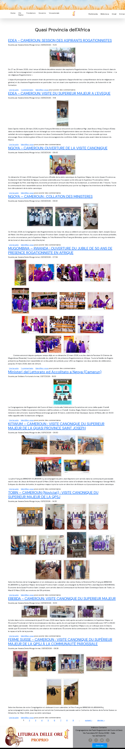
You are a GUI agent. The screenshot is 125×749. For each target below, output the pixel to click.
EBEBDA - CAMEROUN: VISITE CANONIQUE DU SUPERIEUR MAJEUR (62, 598)
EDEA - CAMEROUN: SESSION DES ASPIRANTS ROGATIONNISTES (60, 40)
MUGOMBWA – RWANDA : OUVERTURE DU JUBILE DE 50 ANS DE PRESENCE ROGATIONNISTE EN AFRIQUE (60, 250)
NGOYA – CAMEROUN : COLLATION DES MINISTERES (50, 196)
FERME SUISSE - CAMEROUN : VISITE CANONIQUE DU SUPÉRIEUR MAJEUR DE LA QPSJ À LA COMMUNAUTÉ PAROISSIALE (60, 641)
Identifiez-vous (42, 90)
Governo (42, 13)
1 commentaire (27, 90)
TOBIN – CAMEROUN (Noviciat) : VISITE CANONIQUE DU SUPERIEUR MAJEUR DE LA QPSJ (53, 494)
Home (13, 13)
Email (113, 14)
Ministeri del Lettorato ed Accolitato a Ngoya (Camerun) (54, 372)
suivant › (88, 720)
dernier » (101, 720)
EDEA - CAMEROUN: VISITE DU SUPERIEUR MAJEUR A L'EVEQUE (59, 93)
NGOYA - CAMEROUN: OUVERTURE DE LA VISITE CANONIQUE (57, 148)
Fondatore (31, 13)
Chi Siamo (20, 14)
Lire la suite (14, 90)
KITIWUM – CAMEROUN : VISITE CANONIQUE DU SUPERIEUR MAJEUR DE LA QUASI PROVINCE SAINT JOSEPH (56, 426)
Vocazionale (54, 13)
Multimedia (93, 14)
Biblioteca (105, 14)
